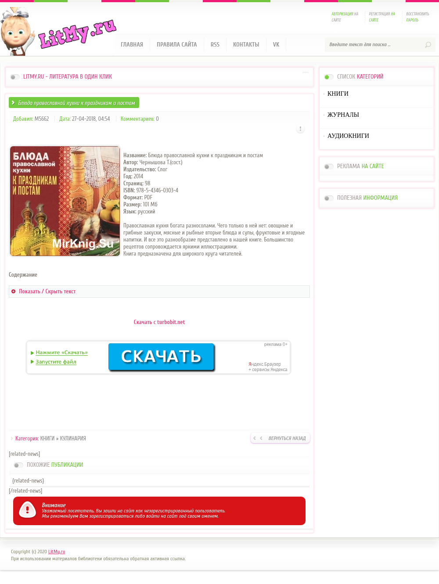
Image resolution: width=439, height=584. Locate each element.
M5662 (42, 118)
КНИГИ (47, 438)
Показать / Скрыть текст (47, 291)
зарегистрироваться (111, 516)
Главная (132, 44)
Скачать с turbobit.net (159, 322)
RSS (215, 44)
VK (276, 44)
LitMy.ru (56, 551)
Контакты (246, 44)
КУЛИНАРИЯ (73, 438)
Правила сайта (177, 44)
